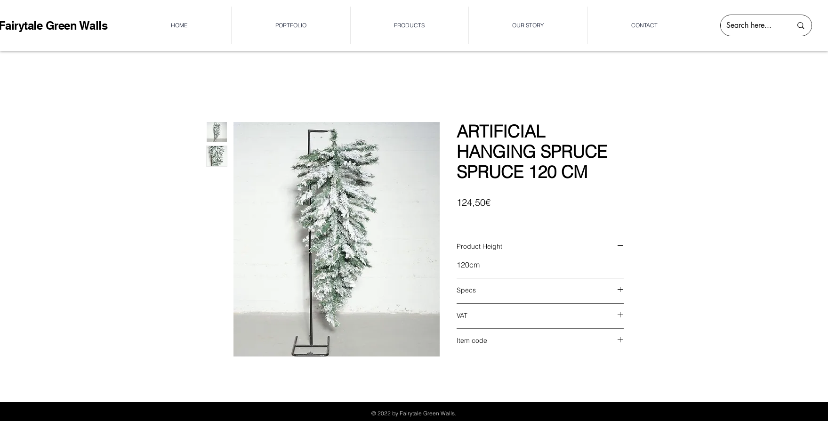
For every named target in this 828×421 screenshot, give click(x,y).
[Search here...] (752, 25)
